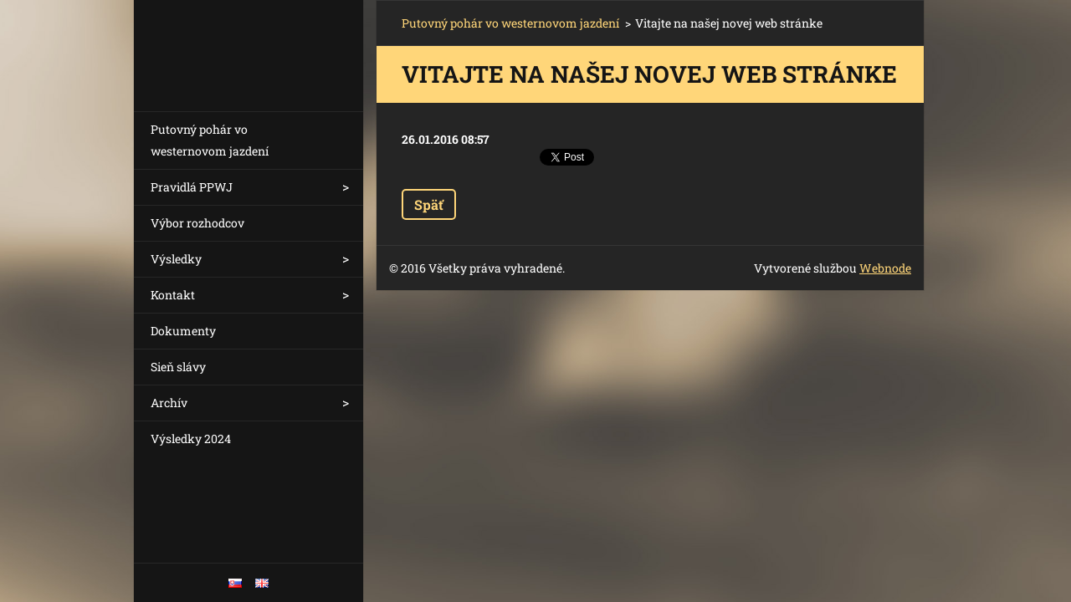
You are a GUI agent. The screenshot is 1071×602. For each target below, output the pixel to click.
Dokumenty (183, 331)
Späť (428, 204)
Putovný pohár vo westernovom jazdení (210, 140)
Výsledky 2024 (191, 438)
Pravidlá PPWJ (192, 187)
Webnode (885, 268)
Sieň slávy (178, 367)
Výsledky (176, 259)
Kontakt (173, 295)
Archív (169, 403)
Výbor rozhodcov (197, 223)
